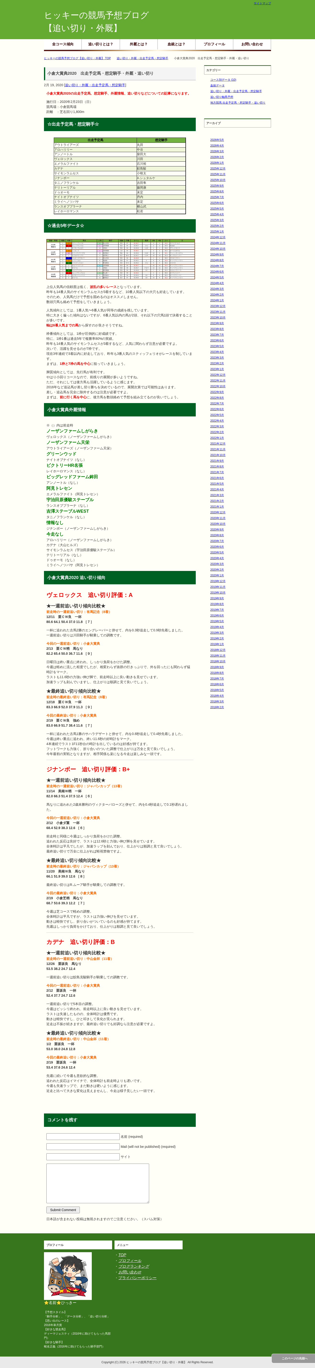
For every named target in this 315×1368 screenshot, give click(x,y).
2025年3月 (217, 220)
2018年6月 (217, 684)
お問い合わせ (252, 44)
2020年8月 (217, 535)
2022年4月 (217, 420)
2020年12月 (218, 512)
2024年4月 (217, 283)
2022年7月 (217, 403)
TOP (122, 1255)
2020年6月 (217, 546)
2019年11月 (218, 587)
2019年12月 (218, 581)
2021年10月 (218, 455)
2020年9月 (217, 529)
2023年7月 (217, 334)
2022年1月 (217, 438)
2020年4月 (217, 558)
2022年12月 (218, 375)
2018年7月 (217, 678)
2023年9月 (217, 323)
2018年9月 (217, 667)
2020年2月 (217, 569)
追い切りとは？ (100, 44)
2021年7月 (217, 472)
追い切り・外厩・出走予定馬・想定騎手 (95, 85)
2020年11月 (218, 518)
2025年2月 (217, 226)
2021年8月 (217, 466)
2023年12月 (218, 306)
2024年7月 (217, 266)
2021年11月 (218, 449)
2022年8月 (217, 397)
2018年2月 (217, 707)
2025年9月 (217, 185)
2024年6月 (217, 271)
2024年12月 (218, 237)
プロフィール (214, 44)
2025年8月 (217, 191)
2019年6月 (217, 615)
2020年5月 (217, 552)
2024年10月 (218, 248)
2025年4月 (217, 214)
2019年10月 (218, 592)
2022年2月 (217, 432)
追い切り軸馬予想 (221, 97)
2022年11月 (218, 380)
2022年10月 (218, 386)
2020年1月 (217, 575)
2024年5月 (217, 277)
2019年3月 (217, 632)
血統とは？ (176, 44)
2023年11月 (218, 312)
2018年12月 (218, 650)
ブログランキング (133, 1266)
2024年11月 (218, 243)
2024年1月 (217, 300)
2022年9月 (217, 392)
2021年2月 (217, 501)
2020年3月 (217, 564)
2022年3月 (217, 426)
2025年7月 (217, 197)
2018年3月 (217, 701)
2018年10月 (218, 661)
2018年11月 (218, 655)
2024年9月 (217, 254)
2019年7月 (217, 610)
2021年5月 (217, 483)
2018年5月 (217, 690)
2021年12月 (218, 443)
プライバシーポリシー (137, 1278)
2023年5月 (217, 346)
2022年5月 (217, 415)
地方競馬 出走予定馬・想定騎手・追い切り (238, 102)
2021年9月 (217, 461)
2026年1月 (217, 163)
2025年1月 (217, 231)
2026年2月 (217, 157)
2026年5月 (217, 140)
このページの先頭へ (295, 1358)
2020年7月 (217, 541)
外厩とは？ (139, 44)
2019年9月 (217, 598)
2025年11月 (218, 174)
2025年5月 (217, 208)
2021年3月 (217, 495)
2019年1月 (217, 644)
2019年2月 (217, 638)
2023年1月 (217, 369)
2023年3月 (217, 357)
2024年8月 (217, 260)
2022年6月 (217, 409)
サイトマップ (262, 3)
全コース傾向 (63, 44)
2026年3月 (217, 151)
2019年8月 (217, 604)
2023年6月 (217, 340)
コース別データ (223, 79)
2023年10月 (218, 317)
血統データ (217, 85)
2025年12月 (218, 168)
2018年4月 (217, 695)
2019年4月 (217, 627)
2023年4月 (217, 352)
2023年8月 (217, 329)
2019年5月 (217, 621)
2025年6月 (217, 203)
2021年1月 (217, 506)
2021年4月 (217, 489)
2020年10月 (218, 524)
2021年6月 (217, 478)
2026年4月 (217, 145)
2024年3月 (217, 289)
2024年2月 (217, 294)
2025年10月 (218, 180)
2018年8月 (217, 673)
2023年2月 (217, 363)
